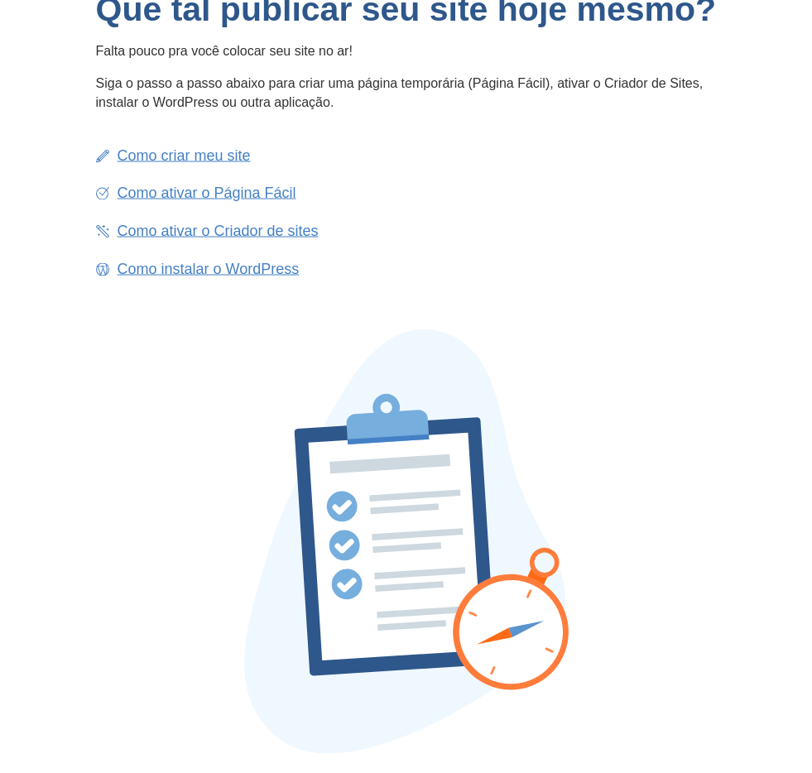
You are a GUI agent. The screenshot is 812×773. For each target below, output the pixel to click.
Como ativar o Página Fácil (207, 193)
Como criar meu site (184, 154)
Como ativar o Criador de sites (218, 230)
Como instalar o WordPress (209, 268)
